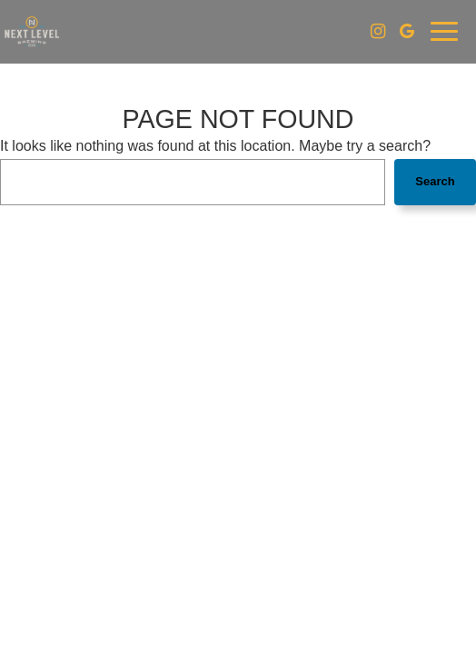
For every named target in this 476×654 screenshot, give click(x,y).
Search (434, 181)
